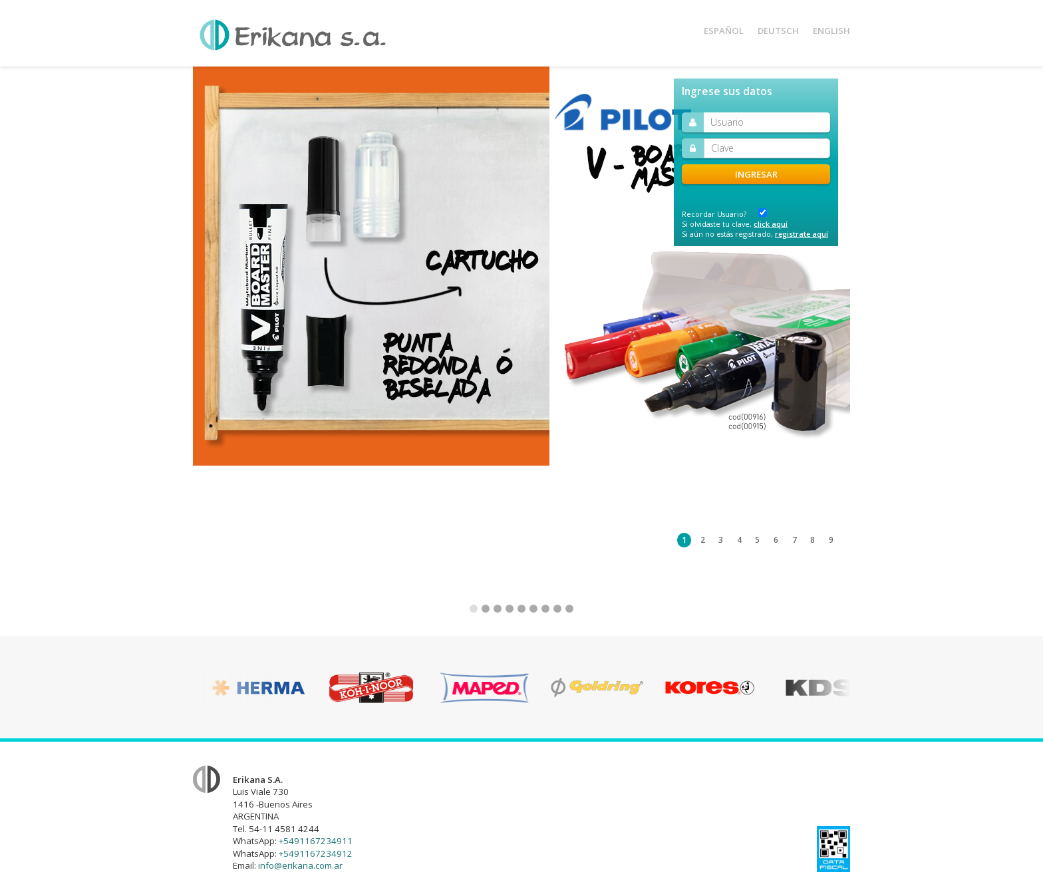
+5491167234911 (316, 841)
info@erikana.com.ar (300, 865)
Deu (778, 31)
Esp (724, 31)
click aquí (771, 224)
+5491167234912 (316, 853)
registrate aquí (801, 234)
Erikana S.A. (293, 35)
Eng (831, 31)
